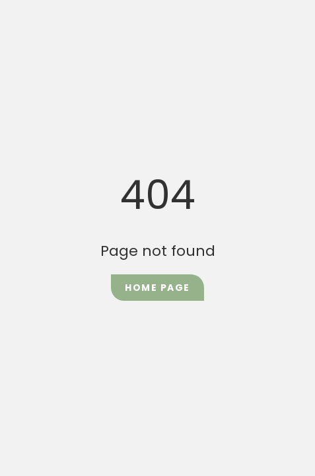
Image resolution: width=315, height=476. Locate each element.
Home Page (157, 287)
